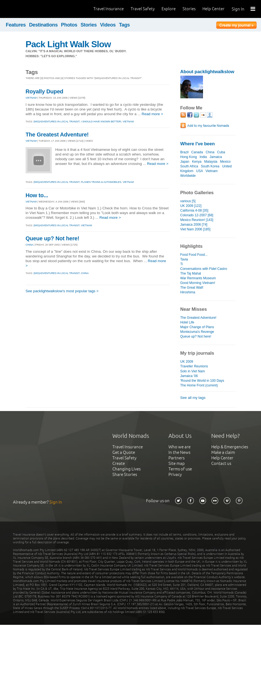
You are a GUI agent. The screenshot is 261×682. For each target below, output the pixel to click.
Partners (176, 457)
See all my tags (192, 398)
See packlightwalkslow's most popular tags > (62, 291)
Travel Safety (143, 8)
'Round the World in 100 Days (202, 381)
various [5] (188, 201)
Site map (176, 463)
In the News (179, 452)
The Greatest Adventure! (57, 134)
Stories (189, 8)
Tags (124, 25)
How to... (37, 195)
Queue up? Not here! (52, 238)
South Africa (189, 166)
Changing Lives (126, 469)
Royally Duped (45, 91)
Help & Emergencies (229, 446)
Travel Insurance (108, 8)
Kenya (196, 162)
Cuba (221, 152)
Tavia (184, 259)
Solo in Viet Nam (192, 371)
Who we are (179, 446)
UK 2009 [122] (191, 206)
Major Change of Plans (197, 327)
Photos (69, 25)
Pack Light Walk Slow (68, 44)
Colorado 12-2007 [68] (196, 215)
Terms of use (180, 469)
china (85, 273)
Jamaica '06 (189, 376)
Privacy (175, 474)
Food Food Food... (194, 255)
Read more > (152, 114)
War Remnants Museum (198, 278)
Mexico (225, 162)
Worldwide (188, 176)
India (203, 157)
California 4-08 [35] (194, 210)
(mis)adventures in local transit (56, 121)
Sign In (238, 9)
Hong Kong (188, 157)
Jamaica (216, 157)
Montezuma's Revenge (197, 332)
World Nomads (29, 9)
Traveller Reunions (194, 366)
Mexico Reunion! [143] (196, 220)
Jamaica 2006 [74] (193, 225)
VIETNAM (31, 97)
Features (16, 25)
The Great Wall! (192, 287)
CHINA (29, 244)
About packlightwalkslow (207, 71)
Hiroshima (187, 292)
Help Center (213, 8)
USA (199, 171)
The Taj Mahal (190, 273)
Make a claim (223, 452)
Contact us (221, 463)
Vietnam (211, 171)
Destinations (43, 25)
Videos (108, 25)
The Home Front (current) (199, 385)
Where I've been (197, 143)
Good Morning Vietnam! (197, 283)
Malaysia (210, 162)
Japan (184, 162)
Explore (169, 8)
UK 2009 (186, 362)
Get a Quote (123, 452)
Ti (181, 264)
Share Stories (124, 474)
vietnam (128, 121)
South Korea (210, 166)
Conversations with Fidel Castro (203, 269)
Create (118, 463)
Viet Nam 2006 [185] (195, 229)
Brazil (184, 152)
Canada (197, 152)
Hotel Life (187, 322)
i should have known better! (101, 121)
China (210, 152)
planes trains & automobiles (101, 182)
